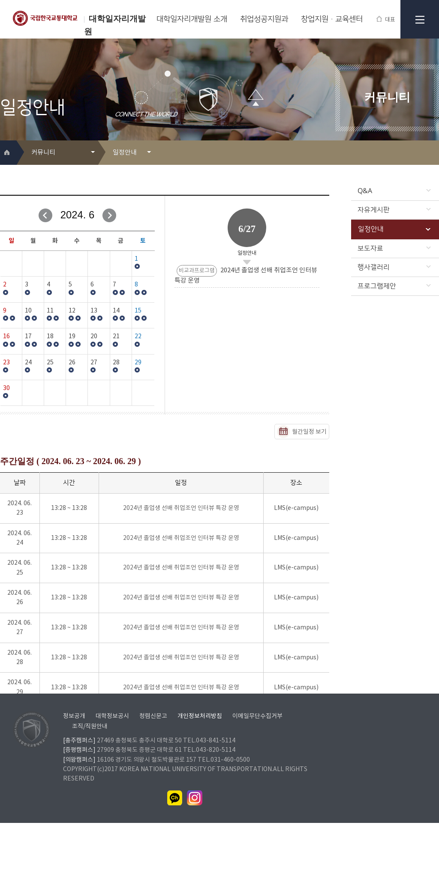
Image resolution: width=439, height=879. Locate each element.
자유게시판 (394, 210)
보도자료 (394, 248)
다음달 (109, 215)
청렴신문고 (153, 772)
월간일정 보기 (309, 432)
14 (116, 310)
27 (93, 362)
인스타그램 (194, 854)
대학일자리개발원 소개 (191, 19)
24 (28, 362)
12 (72, 310)
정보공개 (74, 772)
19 (72, 336)
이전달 (45, 215)
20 (93, 336)
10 (28, 310)
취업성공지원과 (264, 19)
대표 (385, 19)
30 (6, 388)
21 (116, 336)
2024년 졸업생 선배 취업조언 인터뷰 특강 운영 (181, 508)
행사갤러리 (394, 267)
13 (93, 310)
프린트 (419, 153)
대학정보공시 (112, 772)
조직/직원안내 (90, 782)
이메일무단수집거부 (257, 772)
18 (50, 336)
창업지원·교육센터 (332, 19)
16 (6, 336)
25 (50, 362)
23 (6, 362)
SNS (433, 153)
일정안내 (394, 229)
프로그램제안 (394, 286)
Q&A (394, 191)
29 (138, 362)
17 (28, 336)
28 (116, 362)
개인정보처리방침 (199, 772)
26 (72, 362)
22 (138, 336)
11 (50, 310)
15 (138, 310)
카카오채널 (175, 854)
